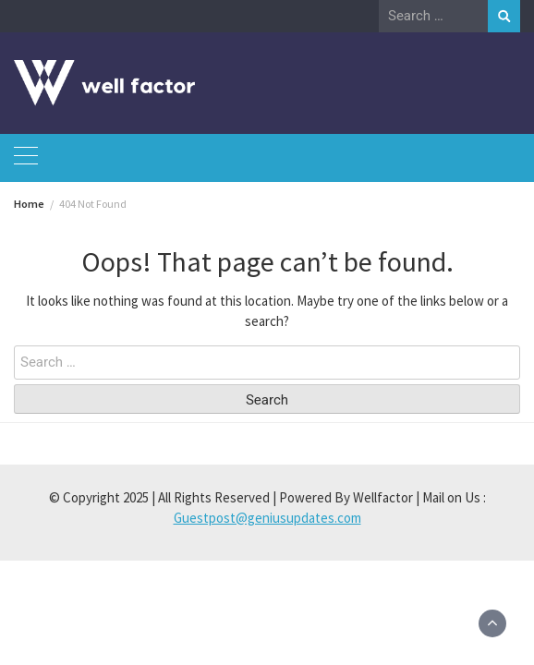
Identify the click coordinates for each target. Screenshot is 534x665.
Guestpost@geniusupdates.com (267, 517)
